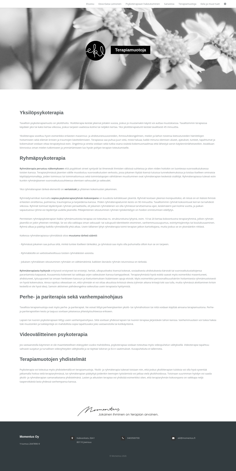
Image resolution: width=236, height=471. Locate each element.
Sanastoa (169, 3)
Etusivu (90, 3)
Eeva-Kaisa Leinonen (109, 3)
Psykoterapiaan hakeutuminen (143, 3)
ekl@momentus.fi (186, 438)
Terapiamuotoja (187, 3)
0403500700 (133, 438)
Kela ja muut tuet (210, 3)
